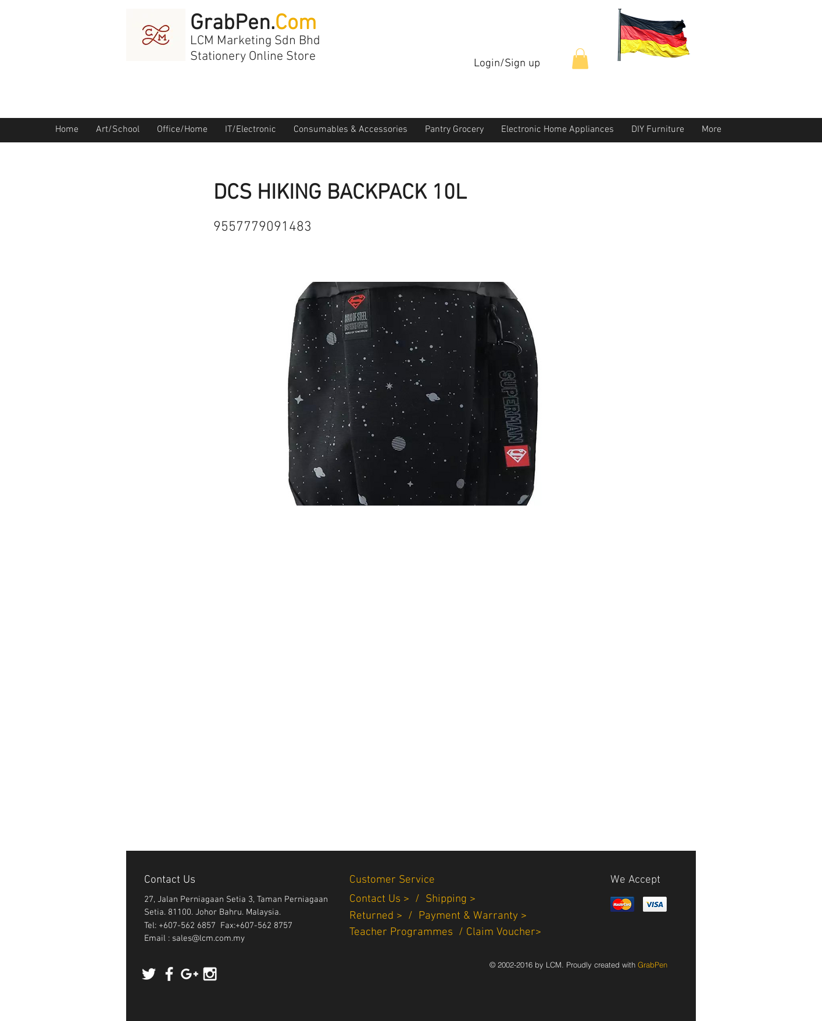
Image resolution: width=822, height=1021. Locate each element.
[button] (580, 58)
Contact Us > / (387, 899)
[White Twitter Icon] (149, 974)
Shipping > (451, 899)
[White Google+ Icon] (189, 974)
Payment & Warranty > (473, 916)
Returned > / (384, 916)
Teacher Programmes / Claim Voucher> (445, 932)
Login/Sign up (507, 63)
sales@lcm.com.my (208, 938)
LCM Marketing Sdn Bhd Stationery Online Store (255, 49)
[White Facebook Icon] (169, 974)
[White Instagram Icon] (210, 974)
